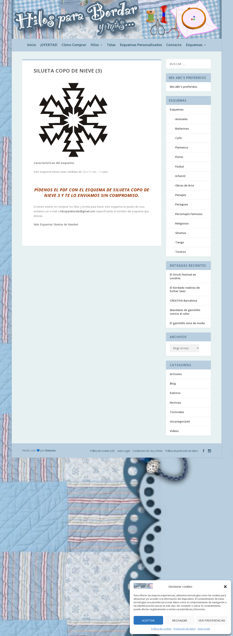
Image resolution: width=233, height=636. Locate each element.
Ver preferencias (211, 620)
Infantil (180, 176)
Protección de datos (184, 628)
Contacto (174, 45)
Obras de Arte (184, 185)
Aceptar (148, 620)
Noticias (175, 402)
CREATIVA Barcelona (183, 300)
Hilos (95, 45)
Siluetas (180, 233)
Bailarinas (182, 128)
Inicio (31, 45)
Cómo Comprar (74, 45)
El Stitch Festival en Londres (183, 276)
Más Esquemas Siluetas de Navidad (56, 224)
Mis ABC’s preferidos (183, 87)
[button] (225, 587)
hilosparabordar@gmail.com (77, 211)
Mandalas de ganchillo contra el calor (185, 311)
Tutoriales (177, 412)
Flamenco (181, 147)
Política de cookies (161, 628)
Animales (181, 119)
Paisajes (180, 195)
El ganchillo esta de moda (187, 323)
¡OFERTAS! (48, 45)
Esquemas (194, 45)
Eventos (175, 393)
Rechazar (179, 620)
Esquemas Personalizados (141, 45)
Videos (174, 431)
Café (178, 138)
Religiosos (182, 223)
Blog (173, 383)
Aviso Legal (204, 628)
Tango (179, 242)
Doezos (50, 450)
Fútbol (179, 166)
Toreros (180, 252)
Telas (111, 45)
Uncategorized (180, 421)
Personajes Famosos (188, 214)
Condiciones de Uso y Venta (147, 451)
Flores (179, 157)
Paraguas (181, 204)
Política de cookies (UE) (102, 451)
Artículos (176, 374)
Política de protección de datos (181, 451)
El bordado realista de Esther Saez (185, 289)
